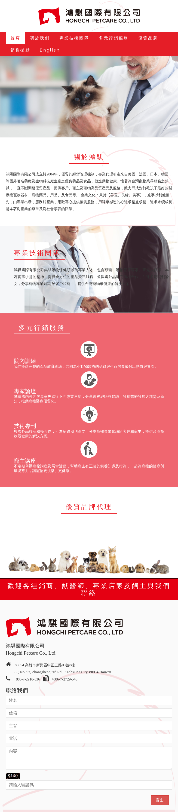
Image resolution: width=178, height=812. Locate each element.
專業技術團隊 (74, 38)
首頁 (15, 38)
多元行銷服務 (114, 38)
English (50, 50)
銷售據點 (20, 50)
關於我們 (40, 38)
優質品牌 (148, 38)
